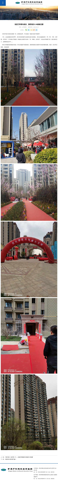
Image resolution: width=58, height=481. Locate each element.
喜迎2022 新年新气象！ (10, 459)
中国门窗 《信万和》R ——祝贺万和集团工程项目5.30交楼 (19, 457)
